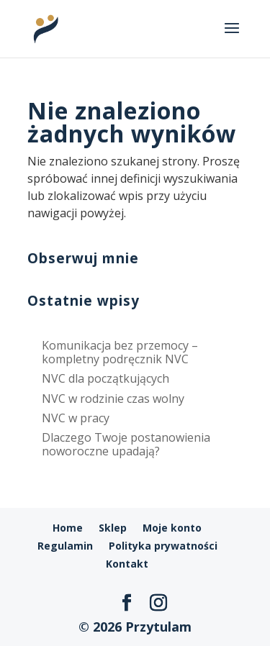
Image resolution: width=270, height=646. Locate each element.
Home (68, 527)
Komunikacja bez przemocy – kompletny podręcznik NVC (120, 352)
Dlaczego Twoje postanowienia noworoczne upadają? (126, 444)
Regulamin (65, 545)
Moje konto (172, 527)
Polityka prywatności (163, 545)
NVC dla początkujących (105, 378)
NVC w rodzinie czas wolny (113, 398)
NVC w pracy (75, 418)
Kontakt (127, 563)
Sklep (113, 527)
